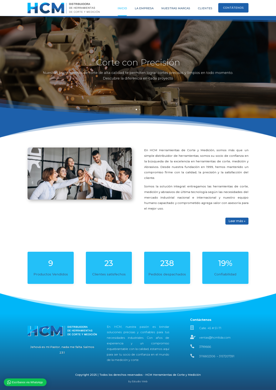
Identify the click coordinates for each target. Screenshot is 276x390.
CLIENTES (205, 8)
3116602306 (207, 356)
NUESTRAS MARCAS (175, 8)
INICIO (122, 8)
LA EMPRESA (144, 8)
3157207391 (226, 356)
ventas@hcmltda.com (215, 337)
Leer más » (236, 221)
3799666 (205, 347)
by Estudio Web (138, 381)
